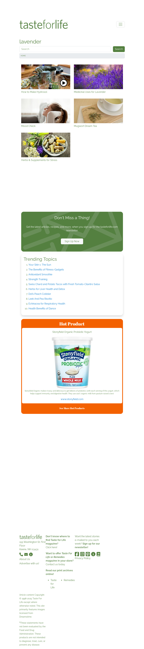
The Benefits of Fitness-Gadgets (46, 269)
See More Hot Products (72, 408)
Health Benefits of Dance (42, 308)
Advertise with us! (29, 563)
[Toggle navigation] (120, 24)
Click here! (51, 547)
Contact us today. (55, 564)
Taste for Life (53, 584)
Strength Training (37, 279)
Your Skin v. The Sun (39, 264)
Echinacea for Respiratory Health (46, 303)
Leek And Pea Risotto (40, 298)
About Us (24, 559)
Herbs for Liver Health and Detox (46, 289)
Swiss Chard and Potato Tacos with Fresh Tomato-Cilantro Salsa (64, 284)
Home (23, 56)
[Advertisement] (72, 8)
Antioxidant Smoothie (40, 274)
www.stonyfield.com (72, 399)
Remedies (69, 580)
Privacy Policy (83, 558)
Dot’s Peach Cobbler (39, 293)
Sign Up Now (72, 241)
